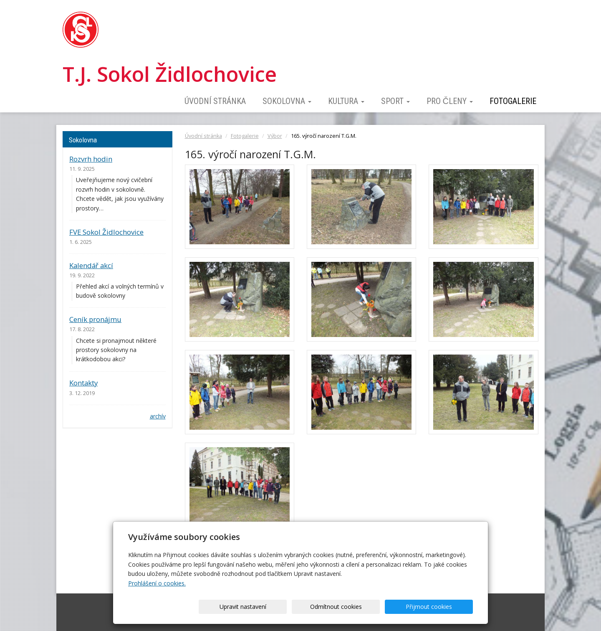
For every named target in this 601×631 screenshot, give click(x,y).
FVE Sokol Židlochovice (106, 232)
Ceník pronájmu (95, 319)
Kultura (346, 101)
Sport (395, 101)
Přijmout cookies (441, 607)
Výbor (275, 135)
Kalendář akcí (91, 265)
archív (158, 416)
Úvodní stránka (215, 101)
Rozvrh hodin (90, 159)
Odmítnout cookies (372, 607)
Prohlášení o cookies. (157, 583)
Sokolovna (287, 101)
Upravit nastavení (303, 607)
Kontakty (83, 383)
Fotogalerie (513, 101)
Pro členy (450, 101)
